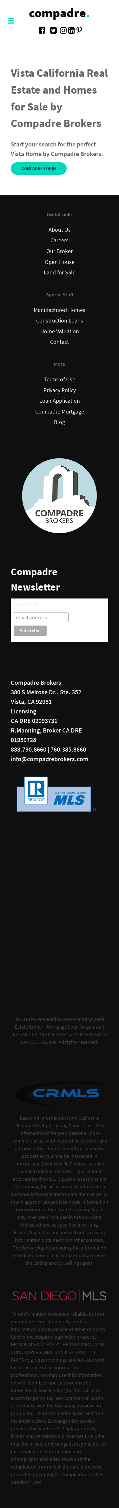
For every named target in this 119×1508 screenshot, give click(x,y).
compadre (59, 13)
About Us (60, 229)
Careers (59, 240)
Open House (60, 261)
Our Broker (59, 251)
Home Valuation (59, 331)
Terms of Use (59, 379)
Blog (59, 422)
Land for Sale (60, 272)
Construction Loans (59, 320)
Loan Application (59, 400)
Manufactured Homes (59, 310)
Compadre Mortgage (59, 411)
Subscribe (26, 604)
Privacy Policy (59, 390)
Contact (59, 341)
